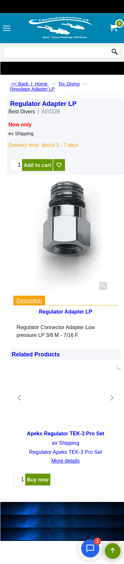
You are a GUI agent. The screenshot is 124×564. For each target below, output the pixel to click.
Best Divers (21, 111)
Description (29, 300)
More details (65, 461)
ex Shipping (20, 133)
